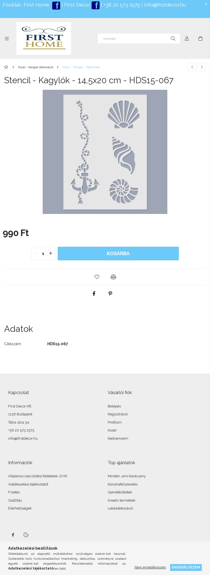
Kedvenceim (118, 438)
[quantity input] (43, 253)
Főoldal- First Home (26, 5)
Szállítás (15, 500)
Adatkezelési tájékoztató (27, 484)
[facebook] (94, 294)
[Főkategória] (7, 67)
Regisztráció (118, 414)
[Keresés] (139, 38)
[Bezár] (206, 4)
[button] (96, 277)
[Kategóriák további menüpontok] (7, 38)
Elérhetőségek (20, 508)
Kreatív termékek (121, 500)
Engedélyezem (186, 567)
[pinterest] (110, 294)
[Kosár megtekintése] (200, 38)
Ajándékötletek (120, 492)
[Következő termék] (202, 67)
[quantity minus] (35, 253)
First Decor (76, 5)
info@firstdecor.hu (165, 5)
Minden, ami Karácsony (127, 476)
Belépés (114, 406)
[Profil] (187, 38)
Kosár (112, 430)
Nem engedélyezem (150, 567)
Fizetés (14, 492)
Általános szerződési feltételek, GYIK (37, 476)
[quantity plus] (50, 253)
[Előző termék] (192, 67)
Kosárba (118, 253)
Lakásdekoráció (120, 508)
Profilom (115, 422)
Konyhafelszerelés (123, 484)
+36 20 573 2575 (121, 5)
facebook (13, 535)
